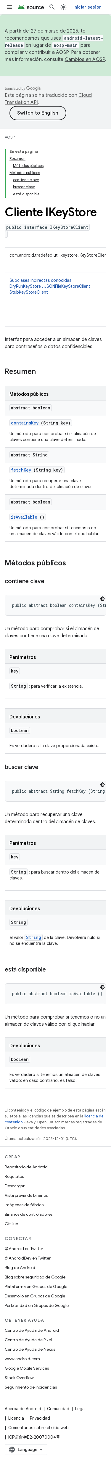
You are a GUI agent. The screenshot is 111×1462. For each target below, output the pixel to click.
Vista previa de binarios (26, 1195)
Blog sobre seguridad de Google (35, 1277)
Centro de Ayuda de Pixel (28, 1339)
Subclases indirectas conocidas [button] (55, 286)
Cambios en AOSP (85, 59)
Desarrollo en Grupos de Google (35, 1296)
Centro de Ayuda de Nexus (30, 1349)
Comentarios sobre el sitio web (38, 1427)
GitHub (11, 1223)
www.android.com (22, 1358)
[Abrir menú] (9, 7)
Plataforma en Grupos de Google (36, 1286)
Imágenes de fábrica (24, 1204)
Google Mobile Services (27, 1368)
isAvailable (24, 517)
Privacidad (40, 1418)
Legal (80, 1408)
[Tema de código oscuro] (102, 598)
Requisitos (14, 1176)
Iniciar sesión (87, 7)
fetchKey (21, 470)
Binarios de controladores (28, 1214)
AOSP (10, 137)
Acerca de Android (23, 1408)
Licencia (16, 1418)
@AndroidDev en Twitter (28, 1258)
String (33, 937)
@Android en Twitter (24, 1248)
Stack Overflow (19, 1377)
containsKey (24, 423)
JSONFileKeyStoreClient (67, 286)
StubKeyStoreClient (28, 292)
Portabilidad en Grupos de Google (37, 1305)
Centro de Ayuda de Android (32, 1330)
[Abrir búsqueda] (52, 7)
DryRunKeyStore (25, 286)
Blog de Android (20, 1267)
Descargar (15, 1185)
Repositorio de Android (26, 1167)
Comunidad (58, 1408)
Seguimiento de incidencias (31, 1387)
